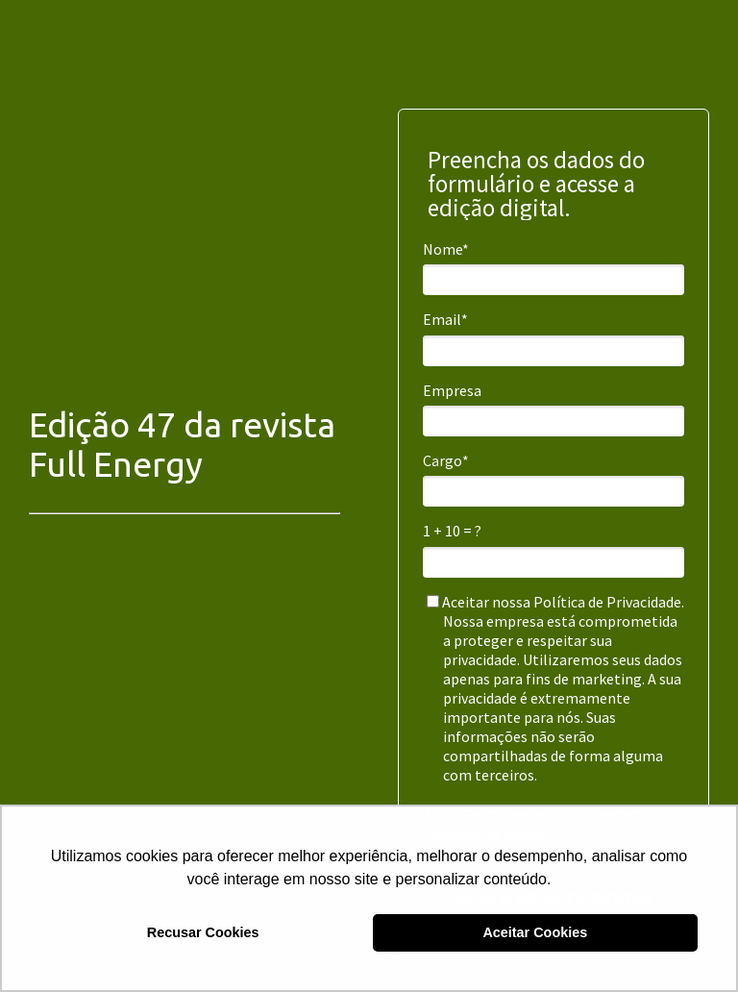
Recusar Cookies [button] (203, 932)
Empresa (452, 390)
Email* (445, 319)
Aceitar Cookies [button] (534, 932)
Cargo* (446, 460)
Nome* (446, 249)
